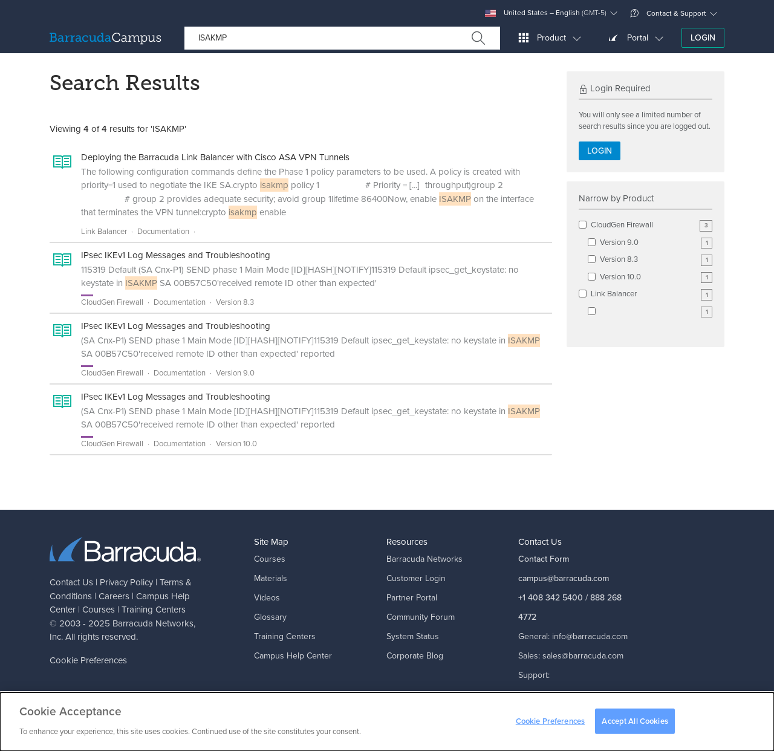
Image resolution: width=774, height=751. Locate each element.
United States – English (546, 13)
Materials (270, 578)
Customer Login (416, 578)
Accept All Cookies (635, 724)
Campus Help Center (293, 655)
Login (703, 37)
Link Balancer (651, 294)
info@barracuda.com (590, 636)
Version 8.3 (656, 259)
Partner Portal (411, 597)
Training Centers (154, 609)
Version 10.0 (656, 277)
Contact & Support (668, 13)
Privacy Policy (126, 582)
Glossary (270, 617)
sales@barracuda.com (582, 655)
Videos (267, 597)
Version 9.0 (656, 242)
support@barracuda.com (563, 694)
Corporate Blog (414, 655)
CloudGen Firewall (651, 225)
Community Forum (420, 617)
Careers (114, 596)
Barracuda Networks (153, 623)
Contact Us (71, 582)
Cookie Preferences (88, 660)
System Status (412, 636)
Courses (98, 609)
